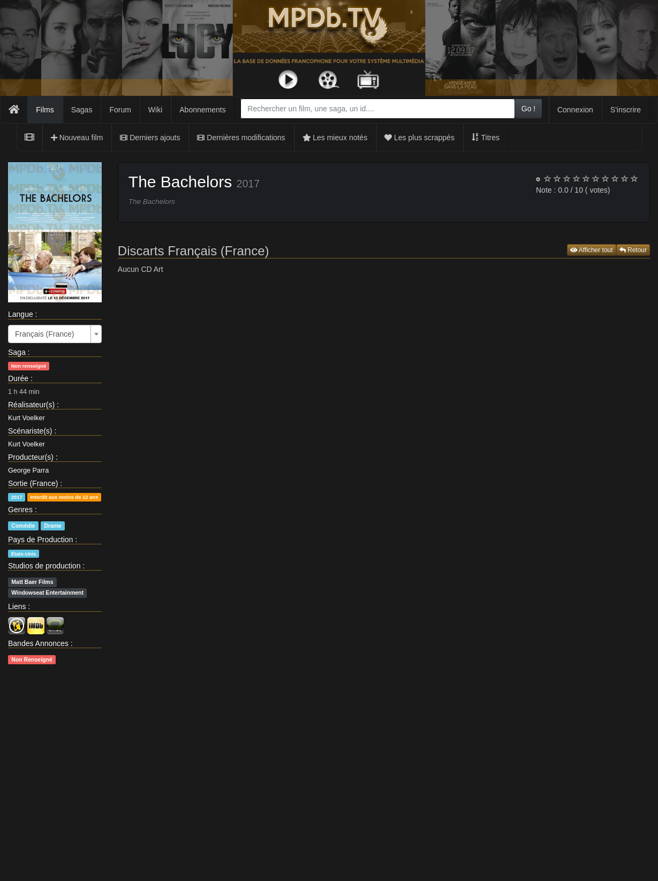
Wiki (155, 109)
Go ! (528, 108)
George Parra (28, 470)
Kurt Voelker (26, 418)
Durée (18, 378)
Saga (17, 352)
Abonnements (202, 109)
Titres (486, 137)
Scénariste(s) (30, 431)
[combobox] (377, 108)
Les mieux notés (335, 137)
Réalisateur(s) (31, 404)
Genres (20, 509)
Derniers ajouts (150, 137)
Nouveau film (77, 137)
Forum (120, 109)
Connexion (575, 109)
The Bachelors (180, 182)
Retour (633, 250)
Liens (17, 606)
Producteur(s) (31, 457)
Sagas (82, 109)
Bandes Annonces (38, 643)
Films (45, 109)
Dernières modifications (241, 137)
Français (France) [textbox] (44, 334)
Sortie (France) (33, 483)
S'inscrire (625, 109)
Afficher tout (591, 250)
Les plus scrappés (419, 137)
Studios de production (44, 565)
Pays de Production (40, 539)
